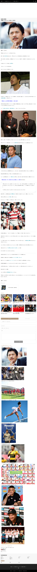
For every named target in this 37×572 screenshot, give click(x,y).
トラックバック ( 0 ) (27, 318)
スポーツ (19, 556)
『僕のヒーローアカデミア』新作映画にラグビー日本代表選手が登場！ (9, 526)
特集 (10, 562)
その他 (1, 556)
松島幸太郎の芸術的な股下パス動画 (5, 443)
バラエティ (28, 556)
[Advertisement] (18, 11)
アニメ (10, 556)
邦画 (19, 562)
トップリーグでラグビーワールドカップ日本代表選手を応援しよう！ (9, 463)
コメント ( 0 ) (9, 318)
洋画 (1, 562)
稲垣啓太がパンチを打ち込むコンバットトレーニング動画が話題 (9, 366)
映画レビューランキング (3, 551)
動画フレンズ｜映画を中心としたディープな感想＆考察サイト (18, 566)
